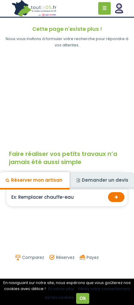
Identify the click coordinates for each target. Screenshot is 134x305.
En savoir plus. (61, 289)
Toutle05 (34, 8)
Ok (82, 298)
